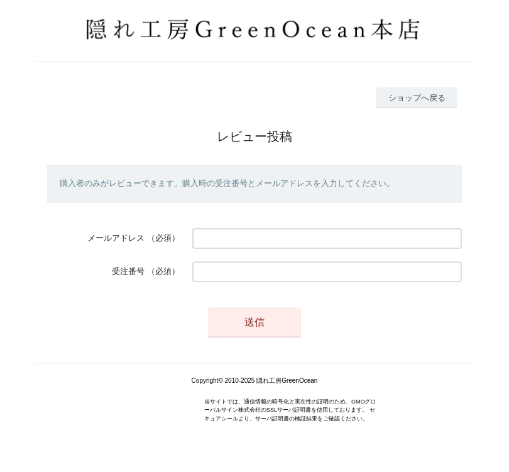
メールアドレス (116, 238)
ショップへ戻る (417, 97)
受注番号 (128, 271)
